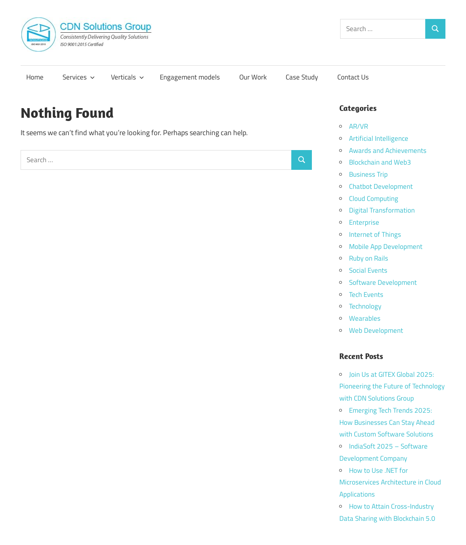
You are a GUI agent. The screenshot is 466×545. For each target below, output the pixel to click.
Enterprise (364, 222)
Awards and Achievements (387, 150)
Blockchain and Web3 (380, 162)
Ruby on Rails (368, 258)
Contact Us (353, 77)
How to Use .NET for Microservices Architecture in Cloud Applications (390, 482)
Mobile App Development (385, 246)
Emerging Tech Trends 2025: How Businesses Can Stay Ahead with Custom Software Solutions (387, 422)
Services (79, 77)
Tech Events (366, 294)
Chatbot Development (381, 186)
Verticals (127, 77)
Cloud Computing (373, 198)
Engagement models (190, 77)
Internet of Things (375, 234)
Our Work (253, 77)
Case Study (302, 77)
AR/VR (358, 126)
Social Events (368, 270)
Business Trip (368, 174)
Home (35, 77)
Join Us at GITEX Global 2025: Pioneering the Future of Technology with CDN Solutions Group (392, 386)
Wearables (364, 318)
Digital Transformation (382, 210)
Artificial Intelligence (378, 138)
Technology (365, 306)
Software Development (383, 282)
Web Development (376, 330)
